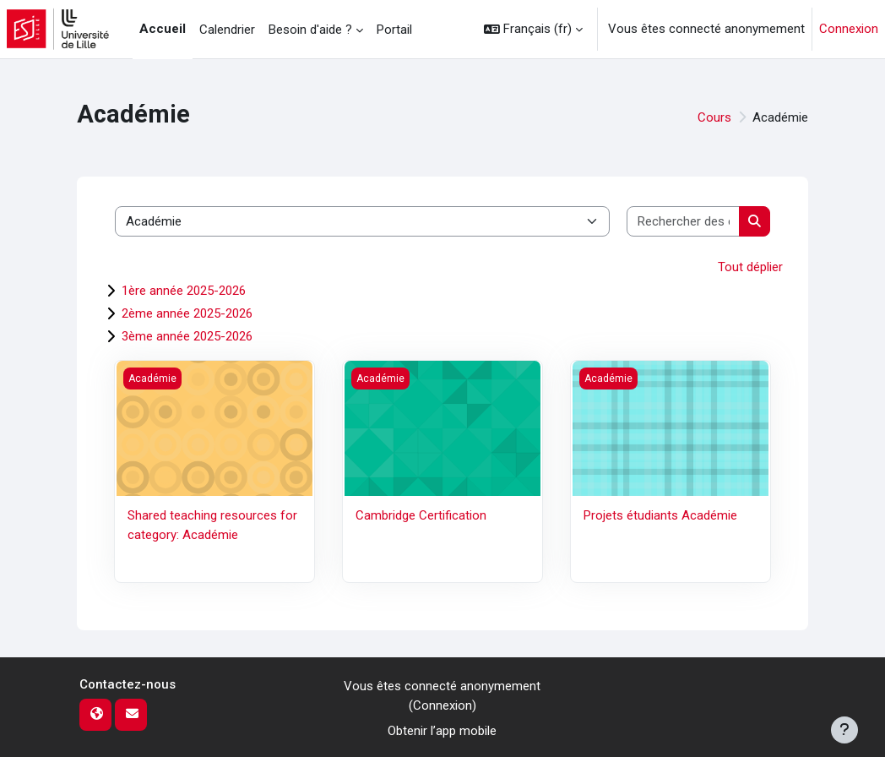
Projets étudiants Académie (660, 515)
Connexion (848, 28)
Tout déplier (750, 267)
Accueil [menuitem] (162, 28)
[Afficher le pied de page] (844, 729)
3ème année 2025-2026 (187, 336)
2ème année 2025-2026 (187, 313)
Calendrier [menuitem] (227, 29)
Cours (714, 117)
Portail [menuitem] (394, 29)
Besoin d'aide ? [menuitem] (310, 29)
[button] (533, 29)
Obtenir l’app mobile (442, 730)
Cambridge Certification (421, 515)
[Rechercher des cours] (684, 221)
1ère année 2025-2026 (184, 290)
